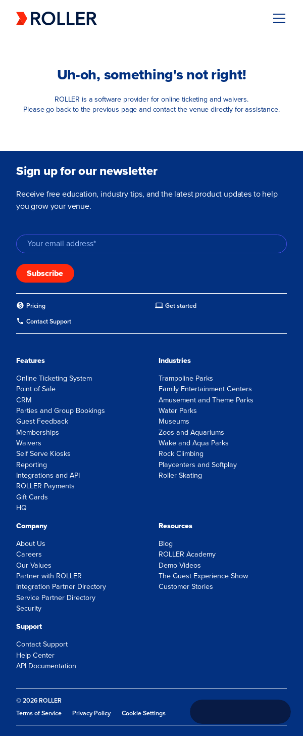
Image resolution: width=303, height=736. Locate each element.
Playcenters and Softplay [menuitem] (198, 464)
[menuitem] (30, 305)
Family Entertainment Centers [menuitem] (205, 389)
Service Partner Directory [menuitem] (55, 597)
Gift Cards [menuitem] (32, 497)
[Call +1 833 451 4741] (240, 712)
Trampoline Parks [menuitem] (186, 378)
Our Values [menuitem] (34, 565)
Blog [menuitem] (166, 543)
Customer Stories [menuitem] (186, 586)
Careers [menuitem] (29, 554)
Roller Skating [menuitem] (180, 475)
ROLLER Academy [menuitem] (187, 554)
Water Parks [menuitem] (178, 410)
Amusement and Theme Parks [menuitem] (206, 400)
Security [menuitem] (28, 608)
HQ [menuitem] (21, 507)
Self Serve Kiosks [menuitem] (43, 453)
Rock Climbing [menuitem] (181, 453)
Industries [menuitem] (175, 360)
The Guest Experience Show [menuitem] (203, 576)
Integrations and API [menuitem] (48, 475)
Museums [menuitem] (174, 421)
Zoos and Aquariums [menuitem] (191, 432)
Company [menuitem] (31, 526)
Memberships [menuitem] (37, 432)
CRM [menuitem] (24, 400)
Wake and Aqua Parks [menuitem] (194, 443)
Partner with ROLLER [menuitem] (49, 576)
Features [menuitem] (30, 360)
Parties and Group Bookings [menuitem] (60, 410)
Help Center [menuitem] (35, 655)
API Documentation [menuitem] (46, 666)
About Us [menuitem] (30, 543)
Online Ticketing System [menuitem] (54, 378)
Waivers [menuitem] (28, 443)
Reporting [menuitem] (31, 464)
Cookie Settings (144, 713)
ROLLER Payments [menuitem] (45, 486)
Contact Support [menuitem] (42, 644)
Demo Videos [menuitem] (180, 565)
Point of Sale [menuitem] (36, 389)
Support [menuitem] (29, 626)
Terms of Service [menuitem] (39, 713)
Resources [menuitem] (175, 526)
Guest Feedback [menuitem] (42, 421)
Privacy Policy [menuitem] (91, 713)
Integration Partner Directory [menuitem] (61, 586)
